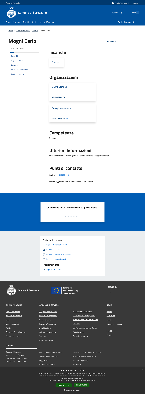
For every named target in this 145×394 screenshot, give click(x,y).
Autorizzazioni (78, 332)
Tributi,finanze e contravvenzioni (85, 319)
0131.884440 (64, 175)
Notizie (109, 311)
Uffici (8, 319)
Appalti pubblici (45, 328)
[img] (34, 48)
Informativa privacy (80, 360)
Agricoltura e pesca (80, 336)
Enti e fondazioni (12, 323)
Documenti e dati (12, 336)
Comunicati (111, 315)
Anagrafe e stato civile (48, 311)
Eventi (109, 335)
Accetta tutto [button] (63, 385)
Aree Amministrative (14, 315)
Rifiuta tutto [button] (81, 385)
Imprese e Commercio (47, 323)
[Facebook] (116, 12)
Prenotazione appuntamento (50, 352)
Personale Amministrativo (16, 332)
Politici (35, 30)
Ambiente (76, 323)
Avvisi (109, 319)
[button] (72, 390)
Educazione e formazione (82, 311)
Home (11, 30)
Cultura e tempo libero (48, 315)
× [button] (142, 369)
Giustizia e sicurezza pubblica (84, 315)
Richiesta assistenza (47, 364)
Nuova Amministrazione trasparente (87, 352)
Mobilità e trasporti (46, 340)
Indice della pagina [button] (17, 49)
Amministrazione (23, 30)
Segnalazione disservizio (48, 356)
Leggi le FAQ (44, 360)
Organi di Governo (13, 311)
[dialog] (72, 380)
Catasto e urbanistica (47, 332)
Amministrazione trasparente (84, 356)
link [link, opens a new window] (94, 380)
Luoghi (109, 331)
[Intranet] (135, 3)
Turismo (42, 336)
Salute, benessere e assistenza (85, 327)
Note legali (77, 364)
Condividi (112, 41)
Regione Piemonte (13, 3)
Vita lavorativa (45, 319)
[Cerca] (136, 12)
